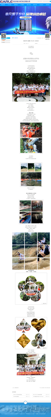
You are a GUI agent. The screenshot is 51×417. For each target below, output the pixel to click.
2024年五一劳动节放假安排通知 (17, 394)
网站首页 (3, 4)
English (41, 1)
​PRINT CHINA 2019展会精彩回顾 (37, 394)
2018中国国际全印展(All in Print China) (38, 396)
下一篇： (44, 387)
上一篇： (15, 387)
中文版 (38, 1)
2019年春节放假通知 (16, 396)
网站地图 (36, 413)
